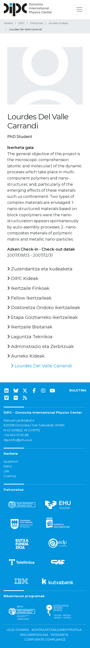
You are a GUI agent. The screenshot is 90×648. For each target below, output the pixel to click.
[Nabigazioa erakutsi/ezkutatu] (79, 9)
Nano (8, 466)
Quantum (11, 461)
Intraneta (59, 635)
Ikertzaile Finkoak (28, 288)
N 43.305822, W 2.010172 (22, 430)
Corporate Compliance (45, 639)
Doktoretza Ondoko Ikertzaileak (43, 307)
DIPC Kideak (22, 278)
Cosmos (10, 476)
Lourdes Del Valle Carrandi (41, 366)
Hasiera (8, 23)
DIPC (21, 23)
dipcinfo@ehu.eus (18, 440)
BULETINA (77, 390)
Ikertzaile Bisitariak (29, 327)
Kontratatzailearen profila (57, 630)
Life (6, 471)
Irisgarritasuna (34, 635)
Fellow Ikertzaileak (29, 298)
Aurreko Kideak (58, 23)
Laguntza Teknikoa (30, 336)
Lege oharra (18, 630)
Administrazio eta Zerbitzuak (40, 346)
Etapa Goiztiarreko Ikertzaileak (42, 317)
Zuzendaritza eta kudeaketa (39, 269)
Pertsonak (36, 23)
